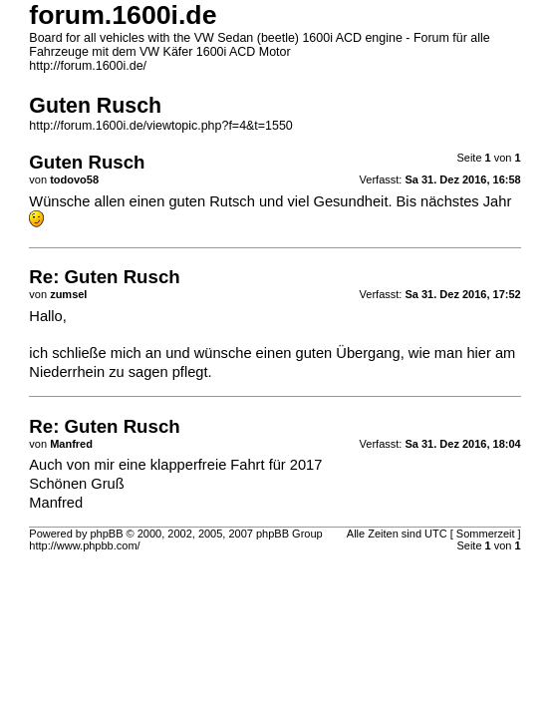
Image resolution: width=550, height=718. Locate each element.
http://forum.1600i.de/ (87, 66)
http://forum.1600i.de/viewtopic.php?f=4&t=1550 (160, 126)
